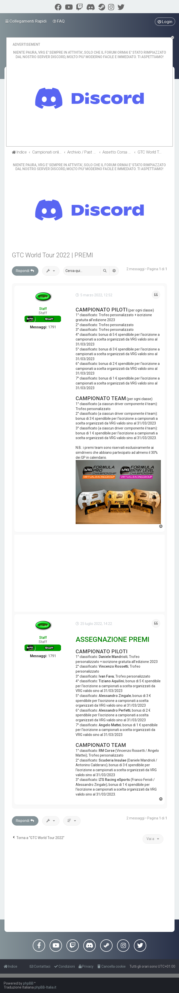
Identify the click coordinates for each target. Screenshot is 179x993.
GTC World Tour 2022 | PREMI (52, 255)
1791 (52, 327)
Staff (43, 309)
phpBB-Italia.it (45, 987)
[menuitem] (59, 21)
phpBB (28, 983)
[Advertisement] (89, 573)
